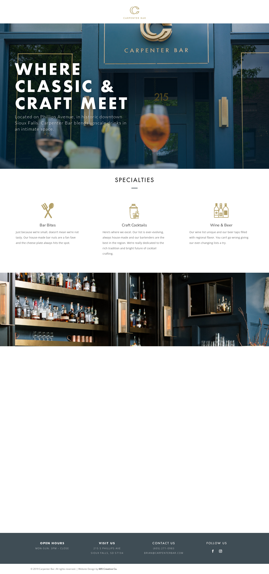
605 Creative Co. (108, 569)
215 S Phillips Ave (107, 548)
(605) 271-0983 (164, 548)
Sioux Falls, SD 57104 (107, 553)
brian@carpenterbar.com (163, 553)
